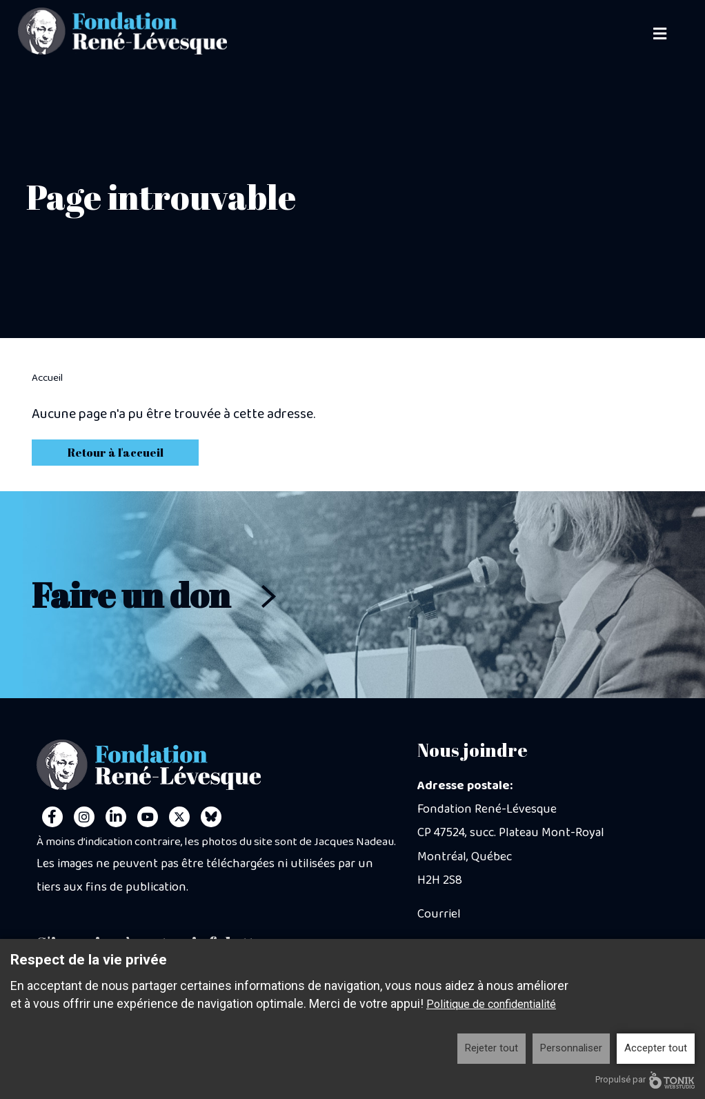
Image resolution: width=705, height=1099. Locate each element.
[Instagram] (84, 816)
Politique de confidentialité (491, 1004)
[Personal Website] (211, 816)
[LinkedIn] (116, 816)
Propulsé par (645, 1080)
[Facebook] (52, 816)
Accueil (47, 378)
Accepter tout (655, 1048)
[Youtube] (147, 816)
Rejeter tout (491, 1048)
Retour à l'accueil (115, 452)
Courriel (439, 914)
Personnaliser (571, 1048)
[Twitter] (179, 816)
